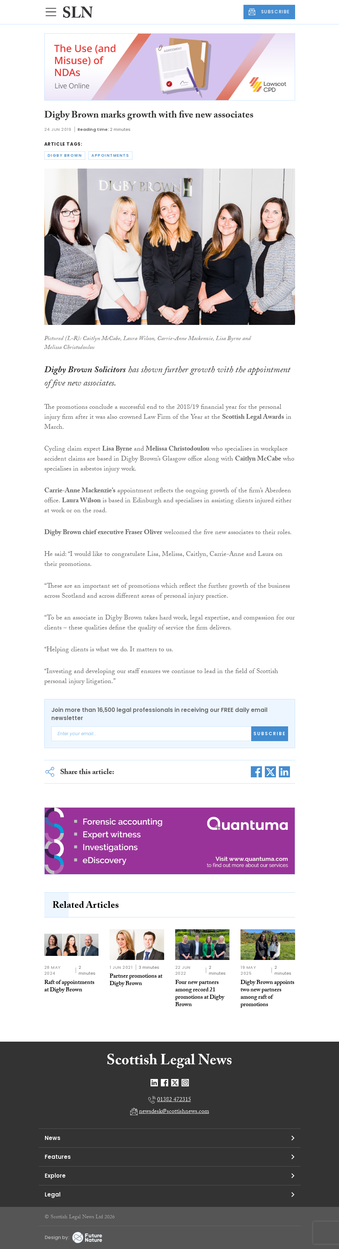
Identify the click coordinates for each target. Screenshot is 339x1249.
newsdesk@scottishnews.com (174, 1112)
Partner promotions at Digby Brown (136, 980)
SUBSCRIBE (269, 12)
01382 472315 (174, 1100)
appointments (110, 155)
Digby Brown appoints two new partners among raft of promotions (267, 994)
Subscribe (269, 733)
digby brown (65, 155)
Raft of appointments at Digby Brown (69, 986)
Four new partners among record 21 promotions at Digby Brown (199, 994)
